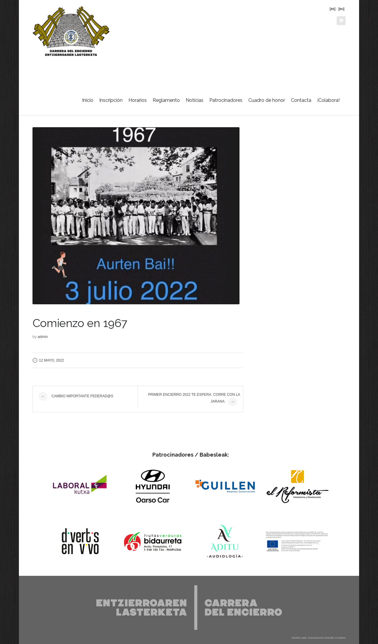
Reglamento (166, 100)
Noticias (194, 100)
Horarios (137, 100)
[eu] (341, 9)
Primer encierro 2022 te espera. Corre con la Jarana (194, 399)
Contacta (301, 100)
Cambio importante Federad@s (76, 396)
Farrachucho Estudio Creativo (327, 637)
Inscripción (111, 100)
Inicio (87, 100)
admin (43, 336)
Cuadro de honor (266, 100)
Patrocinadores (225, 100)
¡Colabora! (328, 100)
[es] (332, 9)
